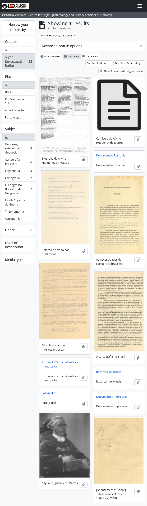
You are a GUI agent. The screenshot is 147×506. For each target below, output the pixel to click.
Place (9, 76)
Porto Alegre (18, 118)
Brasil (18, 93)
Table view (90, 56)
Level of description (14, 244)
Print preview (50, 56)
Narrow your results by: (18, 27)
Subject (11, 128)
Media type (14, 259)
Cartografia (18, 179)
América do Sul (18, 111)
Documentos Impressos (111, 397)
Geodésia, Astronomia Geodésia (18, 148)
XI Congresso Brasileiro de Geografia (18, 189)
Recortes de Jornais (108, 372)
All (6, 50)
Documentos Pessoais (110, 155)
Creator (11, 41)
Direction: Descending (128, 63)
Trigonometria (18, 212)
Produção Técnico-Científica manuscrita (60, 364)
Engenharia (18, 171)
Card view (71, 56)
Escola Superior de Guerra (18, 202)
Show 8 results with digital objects (121, 71)
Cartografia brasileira (18, 162)
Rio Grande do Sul (18, 101)
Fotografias (49, 393)
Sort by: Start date (98, 63)
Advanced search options (62, 46)
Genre (10, 230)
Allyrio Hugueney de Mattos (18, 61)
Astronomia (18, 219)
